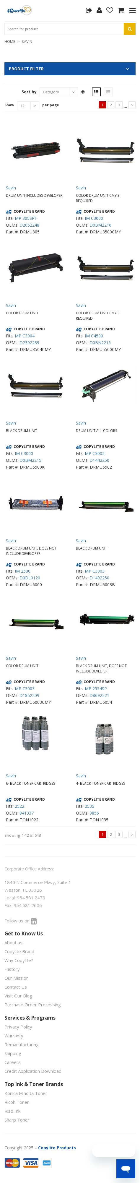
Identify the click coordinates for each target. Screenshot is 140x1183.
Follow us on (20, 921)
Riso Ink (12, 1111)
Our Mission (16, 978)
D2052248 (29, 225)
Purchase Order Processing (32, 1005)
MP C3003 (95, 571)
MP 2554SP (96, 688)
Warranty (13, 1036)
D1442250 (99, 460)
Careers (12, 1062)
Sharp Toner (17, 1120)
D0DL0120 (29, 578)
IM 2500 (22, 571)
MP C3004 (25, 336)
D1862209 (29, 695)
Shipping (12, 1053)
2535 (89, 806)
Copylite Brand (19, 951)
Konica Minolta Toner (25, 1093)
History (12, 969)
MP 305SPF (26, 218)
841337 (26, 813)
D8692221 (99, 695)
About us (13, 942)
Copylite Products (57, 1147)
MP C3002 (95, 453)
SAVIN (27, 41)
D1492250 (99, 578)
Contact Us (15, 987)
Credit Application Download (32, 1071)
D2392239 (29, 342)
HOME (9, 41)
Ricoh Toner (16, 1102)
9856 (94, 813)
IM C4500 (94, 336)
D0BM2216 (100, 225)
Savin (11, 188)
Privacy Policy (18, 1027)
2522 (19, 806)
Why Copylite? (18, 960)
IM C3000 (94, 218)
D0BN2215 (100, 342)
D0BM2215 (30, 460)
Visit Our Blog (18, 996)
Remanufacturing (21, 1044)
